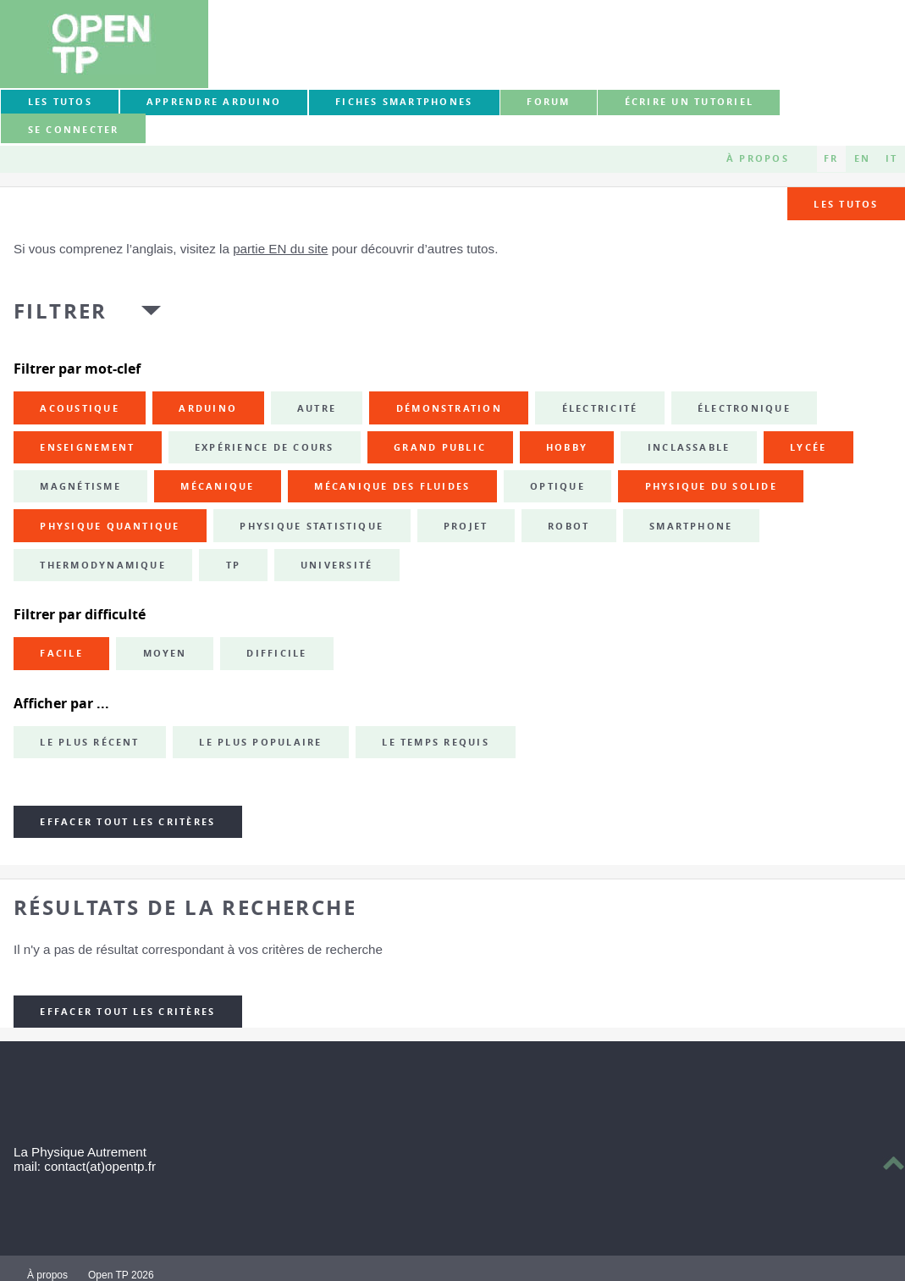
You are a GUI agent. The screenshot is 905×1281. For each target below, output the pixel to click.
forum (548, 101)
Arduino (208, 408)
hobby (567, 447)
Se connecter (73, 129)
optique (557, 486)
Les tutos (60, 101)
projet (466, 526)
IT (891, 158)
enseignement (87, 447)
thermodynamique (103, 565)
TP (233, 565)
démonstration (449, 408)
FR (831, 158)
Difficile (276, 653)
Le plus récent (89, 742)
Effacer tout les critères (127, 822)
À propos (757, 158)
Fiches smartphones (403, 101)
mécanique (217, 486)
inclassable (689, 447)
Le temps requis (435, 742)
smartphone (690, 526)
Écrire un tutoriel (689, 101)
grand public (440, 447)
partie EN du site (280, 248)
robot (568, 526)
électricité (600, 408)
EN (862, 158)
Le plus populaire (260, 742)
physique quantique (109, 526)
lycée (808, 447)
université (336, 565)
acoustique (79, 408)
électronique (744, 408)
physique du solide (711, 486)
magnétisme (80, 486)
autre (316, 408)
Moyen (165, 653)
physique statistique (312, 526)
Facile (61, 653)
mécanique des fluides (392, 486)
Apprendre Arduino (213, 101)
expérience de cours (264, 447)
